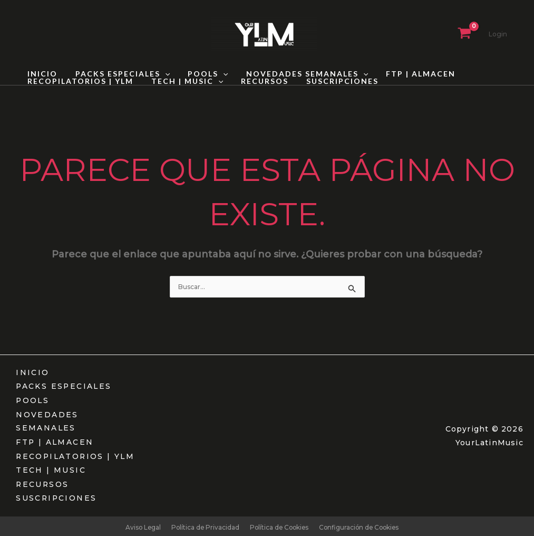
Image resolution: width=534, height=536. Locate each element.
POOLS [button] (200, 74)
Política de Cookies (278, 525)
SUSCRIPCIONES (331, 81)
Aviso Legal (139, 525)
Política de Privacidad (202, 525)
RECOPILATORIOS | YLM (79, 81)
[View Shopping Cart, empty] (464, 34)
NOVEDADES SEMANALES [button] (296, 74)
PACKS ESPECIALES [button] (118, 74)
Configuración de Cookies (361, 525)
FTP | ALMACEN (406, 74)
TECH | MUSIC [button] (182, 81)
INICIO (41, 74)
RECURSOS (256, 81)
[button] (160, 74)
